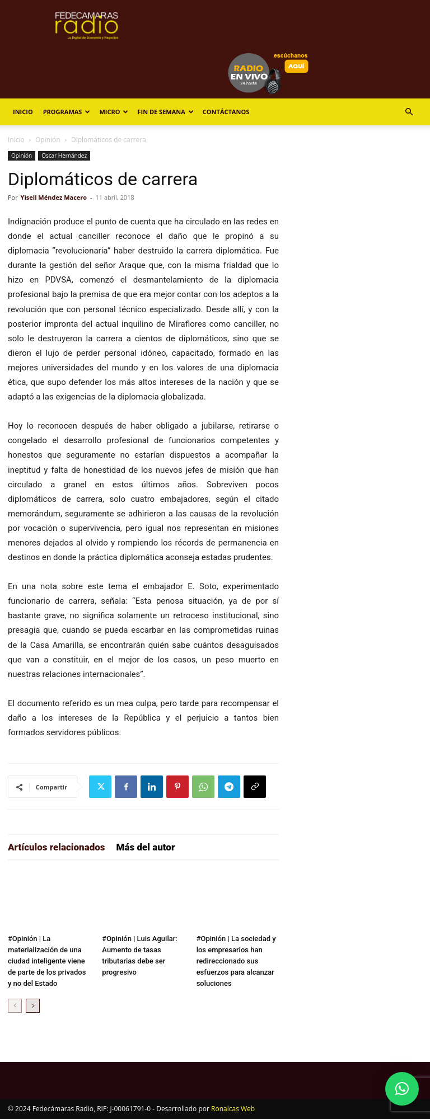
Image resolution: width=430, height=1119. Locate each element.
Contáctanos (226, 111)
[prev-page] (15, 1006)
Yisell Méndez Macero (54, 197)
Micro (113, 111)
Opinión (47, 139)
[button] (408, 112)
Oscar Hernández (64, 155)
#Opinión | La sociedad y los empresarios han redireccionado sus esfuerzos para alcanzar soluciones (236, 961)
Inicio (23, 111)
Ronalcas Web (233, 1108)
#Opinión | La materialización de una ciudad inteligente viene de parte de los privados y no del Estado (47, 961)
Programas (67, 111)
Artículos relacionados (56, 847)
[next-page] (33, 1006)
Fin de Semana (165, 111)
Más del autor (145, 847)
